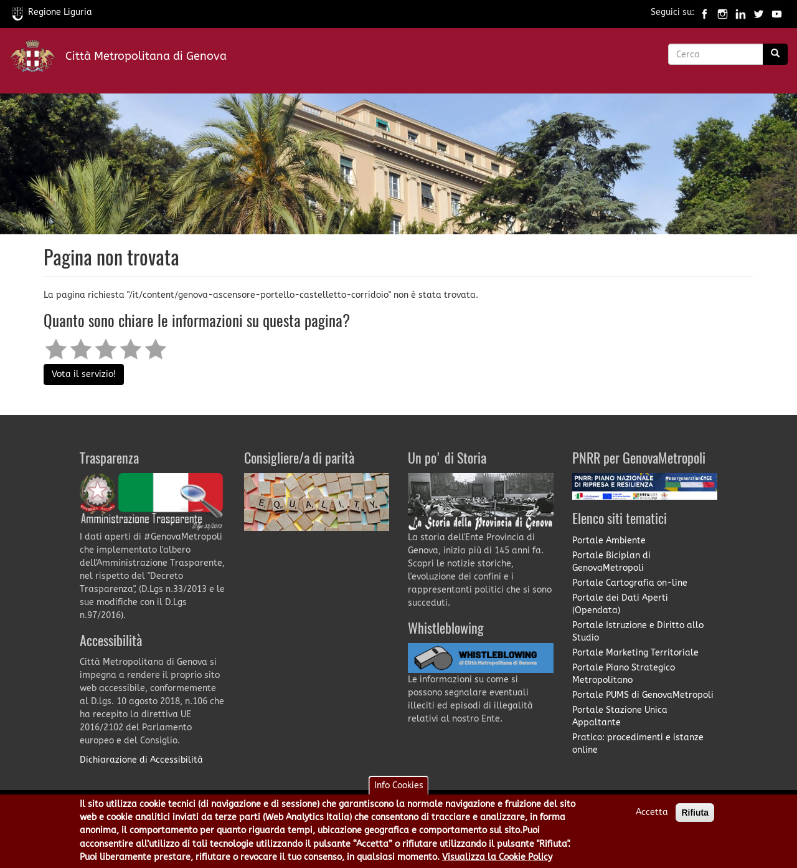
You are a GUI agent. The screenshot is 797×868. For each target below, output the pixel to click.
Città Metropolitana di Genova (146, 56)
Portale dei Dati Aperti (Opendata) (620, 604)
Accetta (652, 818)
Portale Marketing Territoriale (635, 652)
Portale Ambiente (609, 540)
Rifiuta (695, 818)
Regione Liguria (52, 12)
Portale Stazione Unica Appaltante (619, 716)
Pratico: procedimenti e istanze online (638, 743)
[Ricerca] (775, 54)
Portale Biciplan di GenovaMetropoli (611, 561)
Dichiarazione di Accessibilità (141, 760)
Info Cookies (398, 791)
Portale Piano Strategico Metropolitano (623, 673)
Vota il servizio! (84, 374)
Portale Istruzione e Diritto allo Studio (638, 631)
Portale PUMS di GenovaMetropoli (643, 695)
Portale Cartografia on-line (629, 583)
